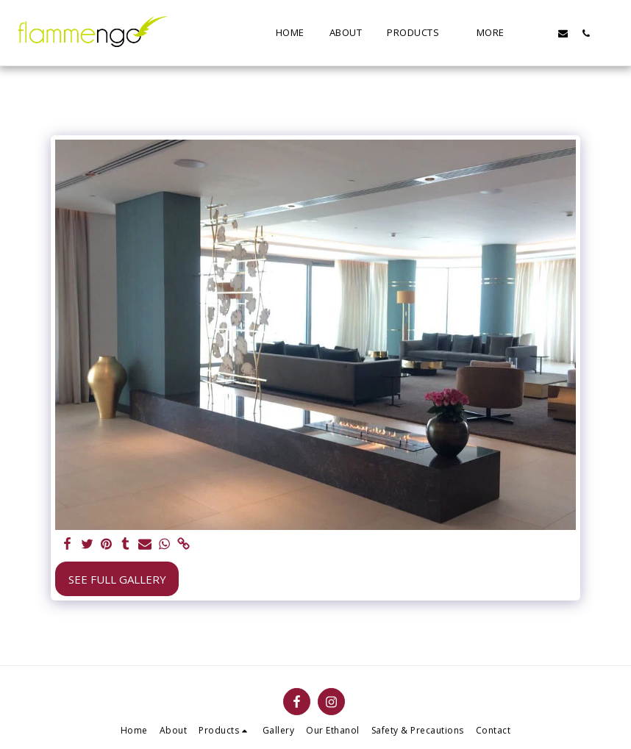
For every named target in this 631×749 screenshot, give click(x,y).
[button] (540, 33)
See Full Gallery (117, 579)
